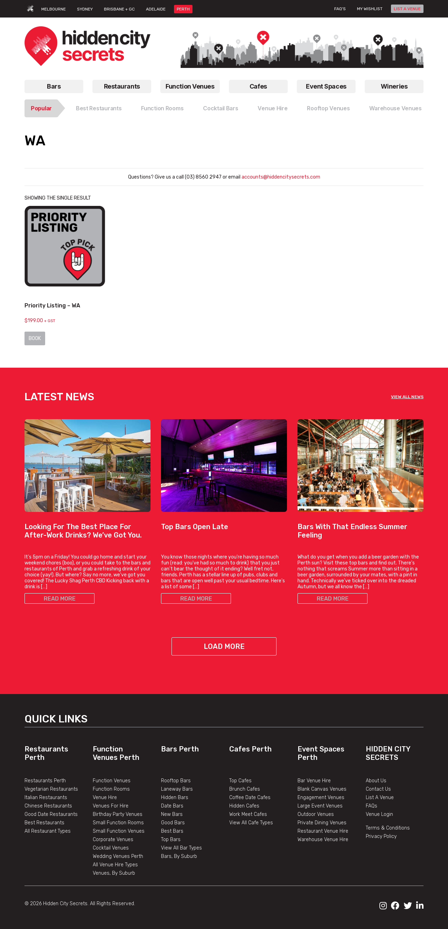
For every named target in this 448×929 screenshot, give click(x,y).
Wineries (394, 86)
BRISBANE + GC (119, 9)
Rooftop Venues (328, 108)
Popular (41, 108)
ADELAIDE (156, 9)
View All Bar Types (181, 848)
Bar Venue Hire (314, 781)
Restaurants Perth (45, 781)
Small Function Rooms (118, 823)
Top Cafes (240, 781)
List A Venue (380, 797)
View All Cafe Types (251, 823)
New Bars (172, 814)
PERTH (183, 9)
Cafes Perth (250, 749)
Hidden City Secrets (388, 753)
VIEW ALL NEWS (407, 396)
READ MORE (60, 598)
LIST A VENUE (407, 8)
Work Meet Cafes (248, 814)
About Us (376, 781)
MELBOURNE (53, 9)
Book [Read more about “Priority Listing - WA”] (35, 338)
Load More (224, 646)
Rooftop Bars (176, 781)
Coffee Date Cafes (250, 797)
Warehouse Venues (395, 108)
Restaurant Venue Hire (323, 831)
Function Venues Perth (116, 753)
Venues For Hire (110, 806)
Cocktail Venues (111, 848)
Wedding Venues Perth (118, 856)
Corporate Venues (113, 840)
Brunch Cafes (244, 789)
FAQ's (340, 8)
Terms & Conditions (388, 828)
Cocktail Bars (220, 108)
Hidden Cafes (244, 806)
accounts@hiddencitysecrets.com (280, 177)
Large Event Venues (320, 806)
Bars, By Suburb (179, 856)
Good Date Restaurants (51, 814)
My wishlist (370, 8)
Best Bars (172, 831)
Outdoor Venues (316, 814)
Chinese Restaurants (48, 806)
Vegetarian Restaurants (51, 789)
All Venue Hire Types (115, 865)
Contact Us (378, 789)
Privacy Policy (381, 836)
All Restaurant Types (47, 831)
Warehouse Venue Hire (323, 840)
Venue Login (379, 814)
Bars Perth (180, 749)
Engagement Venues (321, 797)
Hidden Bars (174, 797)
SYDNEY (85, 9)
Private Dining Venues (322, 823)
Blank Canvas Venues (322, 789)
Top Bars (171, 840)
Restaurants (122, 86)
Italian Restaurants (45, 797)
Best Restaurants (99, 108)
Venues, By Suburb (114, 873)
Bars (54, 86)
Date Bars (172, 806)
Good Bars (173, 823)
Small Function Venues (119, 831)
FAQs (371, 806)
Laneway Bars (177, 789)
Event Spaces (326, 86)
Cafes (258, 86)
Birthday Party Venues (117, 814)
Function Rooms (162, 108)
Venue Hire (272, 108)
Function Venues (190, 86)
